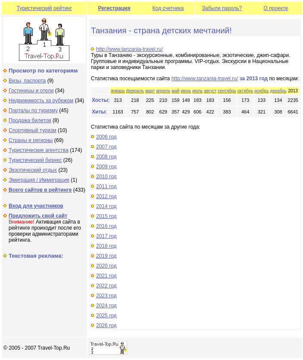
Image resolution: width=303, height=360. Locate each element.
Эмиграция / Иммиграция (39, 180)
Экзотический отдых (33, 170)
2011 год (106, 186)
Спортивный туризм (32, 130)
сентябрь (227, 90)
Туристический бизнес (35, 160)
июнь (186, 90)
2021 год (106, 276)
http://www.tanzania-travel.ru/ (129, 49)
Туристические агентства (39, 150)
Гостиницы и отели (31, 91)
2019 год (106, 256)
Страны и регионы (31, 140)
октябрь (245, 90)
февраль (135, 90)
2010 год (106, 177)
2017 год (106, 236)
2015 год (106, 216)
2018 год (106, 246)
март (150, 90)
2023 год (106, 296)
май (175, 90)
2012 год (106, 196)
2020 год (106, 266)
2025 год (106, 316)
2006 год (106, 137)
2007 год (106, 147)
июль (197, 90)
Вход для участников (36, 206)
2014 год (106, 206)
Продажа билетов (30, 120)
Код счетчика (168, 8)
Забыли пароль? (222, 8)
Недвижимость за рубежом (41, 101)
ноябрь (261, 90)
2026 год (106, 325)
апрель (163, 90)
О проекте (276, 8)
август (210, 90)
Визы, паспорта (27, 81)
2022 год (106, 286)
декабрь (278, 90)
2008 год (106, 157)
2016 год (106, 226)
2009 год (106, 167)
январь (118, 90)
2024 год (106, 306)
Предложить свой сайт (38, 216)
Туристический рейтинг (44, 8)
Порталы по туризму (33, 110)
